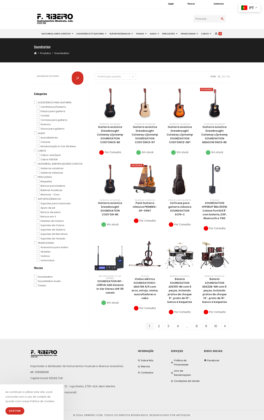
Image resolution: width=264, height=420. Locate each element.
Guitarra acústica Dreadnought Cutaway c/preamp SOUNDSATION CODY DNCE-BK (110, 134)
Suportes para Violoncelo (56, 203)
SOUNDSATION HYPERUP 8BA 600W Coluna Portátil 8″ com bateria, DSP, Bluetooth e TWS (214, 210)
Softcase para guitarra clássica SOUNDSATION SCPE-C (179, 208)
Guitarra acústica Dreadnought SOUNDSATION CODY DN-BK (110, 208)
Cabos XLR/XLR (49, 159)
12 (219, 76)
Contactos (219, 4)
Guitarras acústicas (110, 124)
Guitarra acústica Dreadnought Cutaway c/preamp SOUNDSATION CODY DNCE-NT (145, 134)
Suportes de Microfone (54, 234)
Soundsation (61, 53)
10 (215, 326)
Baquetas (46, 181)
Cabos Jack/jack (51, 155)
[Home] (35, 53)
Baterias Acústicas (180, 276)
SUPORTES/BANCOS (49, 199)
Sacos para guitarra (52, 128)
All (228, 76)
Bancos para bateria (53, 186)
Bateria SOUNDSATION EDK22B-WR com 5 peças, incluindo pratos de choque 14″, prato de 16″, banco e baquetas (214, 290)
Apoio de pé (48, 207)
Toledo (42, 285)
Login (171, 4)
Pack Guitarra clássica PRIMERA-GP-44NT (145, 206)
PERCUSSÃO (45, 177)
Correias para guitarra (54, 120)
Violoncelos (48, 260)
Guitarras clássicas (145, 200)
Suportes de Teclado (53, 238)
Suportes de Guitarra (53, 229)
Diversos (46, 124)
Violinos (145, 276)
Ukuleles (46, 251)
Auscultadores (49, 137)
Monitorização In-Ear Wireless (110, 277)
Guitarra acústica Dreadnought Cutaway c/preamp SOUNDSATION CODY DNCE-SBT (180, 134)
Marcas (191, 4)
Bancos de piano (51, 212)
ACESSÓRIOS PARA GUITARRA (55, 102)
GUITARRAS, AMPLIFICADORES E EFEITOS (60, 164)
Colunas (214, 200)
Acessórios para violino (54, 247)
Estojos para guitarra (179, 200)
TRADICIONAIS (46, 242)
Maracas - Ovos (50, 194)
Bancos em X (48, 216)
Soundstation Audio (49, 281)
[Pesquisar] (77, 78)
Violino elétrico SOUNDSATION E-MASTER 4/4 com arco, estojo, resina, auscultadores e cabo (145, 288)
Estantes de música (52, 221)
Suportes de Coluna (52, 225)
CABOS (42, 150)
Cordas (45, 115)
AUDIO (41, 133)
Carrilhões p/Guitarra (53, 107)
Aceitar (15, 410)
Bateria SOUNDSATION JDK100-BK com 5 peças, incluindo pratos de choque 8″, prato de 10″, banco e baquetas (179, 290)
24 (223, 76)
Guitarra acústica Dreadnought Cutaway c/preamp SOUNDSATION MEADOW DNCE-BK (214, 134)
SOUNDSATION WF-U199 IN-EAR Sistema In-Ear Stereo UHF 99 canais (110, 286)
